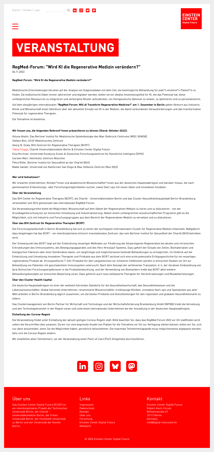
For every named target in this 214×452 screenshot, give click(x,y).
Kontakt (27, 10)
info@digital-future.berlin (162, 422)
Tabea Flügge (20, 149)
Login (37, 10)
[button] (15, 26)
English (16, 10)
